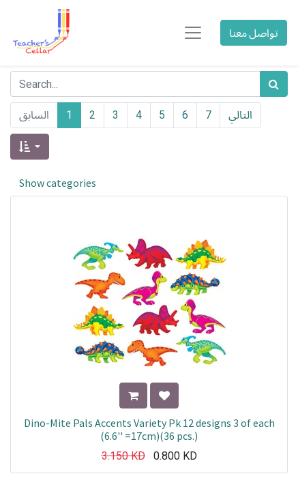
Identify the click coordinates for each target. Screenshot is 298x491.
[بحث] (274, 84)
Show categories (57, 183)
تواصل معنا (253, 33)
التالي (240, 114)
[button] (29, 147)
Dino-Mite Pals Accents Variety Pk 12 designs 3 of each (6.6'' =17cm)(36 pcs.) (149, 429)
